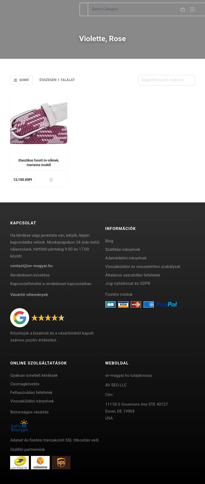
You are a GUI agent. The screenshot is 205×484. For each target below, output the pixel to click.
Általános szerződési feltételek (132, 275)
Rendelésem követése (30, 275)
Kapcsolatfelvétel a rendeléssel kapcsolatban (50, 283)
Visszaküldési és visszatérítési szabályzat (142, 266)
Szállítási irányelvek (122, 249)
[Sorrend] (167, 80)
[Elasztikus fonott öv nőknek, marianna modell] (38, 120)
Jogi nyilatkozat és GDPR (127, 283)
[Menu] (192, 9)
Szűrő (21, 80)
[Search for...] (84, 9)
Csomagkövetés (24, 384)
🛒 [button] (51, 180)
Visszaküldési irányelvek (32, 401)
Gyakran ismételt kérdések (34, 375)
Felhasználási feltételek (31, 392)
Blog (109, 241)
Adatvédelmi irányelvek (126, 258)
